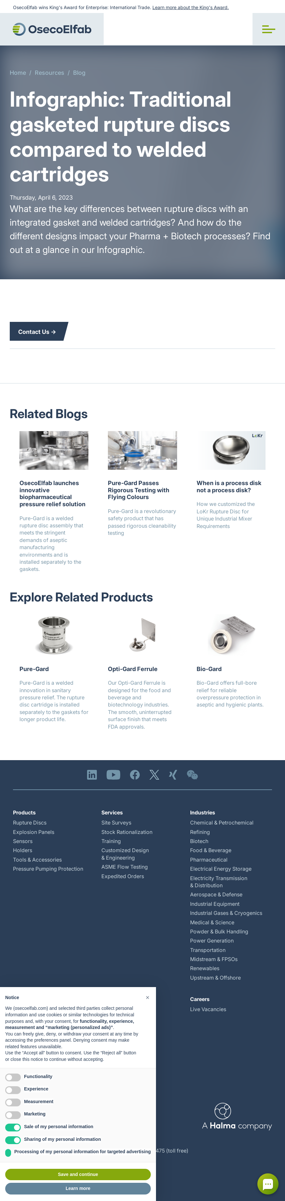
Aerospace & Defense (216, 894)
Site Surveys (116, 822)
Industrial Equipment (215, 904)
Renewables (204, 968)
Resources (49, 72)
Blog (79, 72)
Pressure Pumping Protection (48, 868)
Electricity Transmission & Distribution (218, 882)
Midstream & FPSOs (214, 959)
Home (18, 72)
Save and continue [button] (78, 1174)
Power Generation (212, 940)
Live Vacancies (208, 1009)
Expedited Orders (122, 876)
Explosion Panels (33, 832)
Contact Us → (37, 331)
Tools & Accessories (37, 859)
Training (111, 841)
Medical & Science (212, 922)
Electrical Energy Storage (221, 868)
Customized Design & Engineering (125, 854)
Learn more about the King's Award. (190, 7)
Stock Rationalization (126, 832)
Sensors (22, 841)
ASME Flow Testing (124, 867)
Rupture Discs (29, 822)
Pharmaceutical (208, 859)
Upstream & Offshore (215, 977)
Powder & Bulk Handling (219, 931)
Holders (22, 850)
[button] (269, 29)
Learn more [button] (78, 1188)
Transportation (208, 950)
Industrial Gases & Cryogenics (226, 913)
